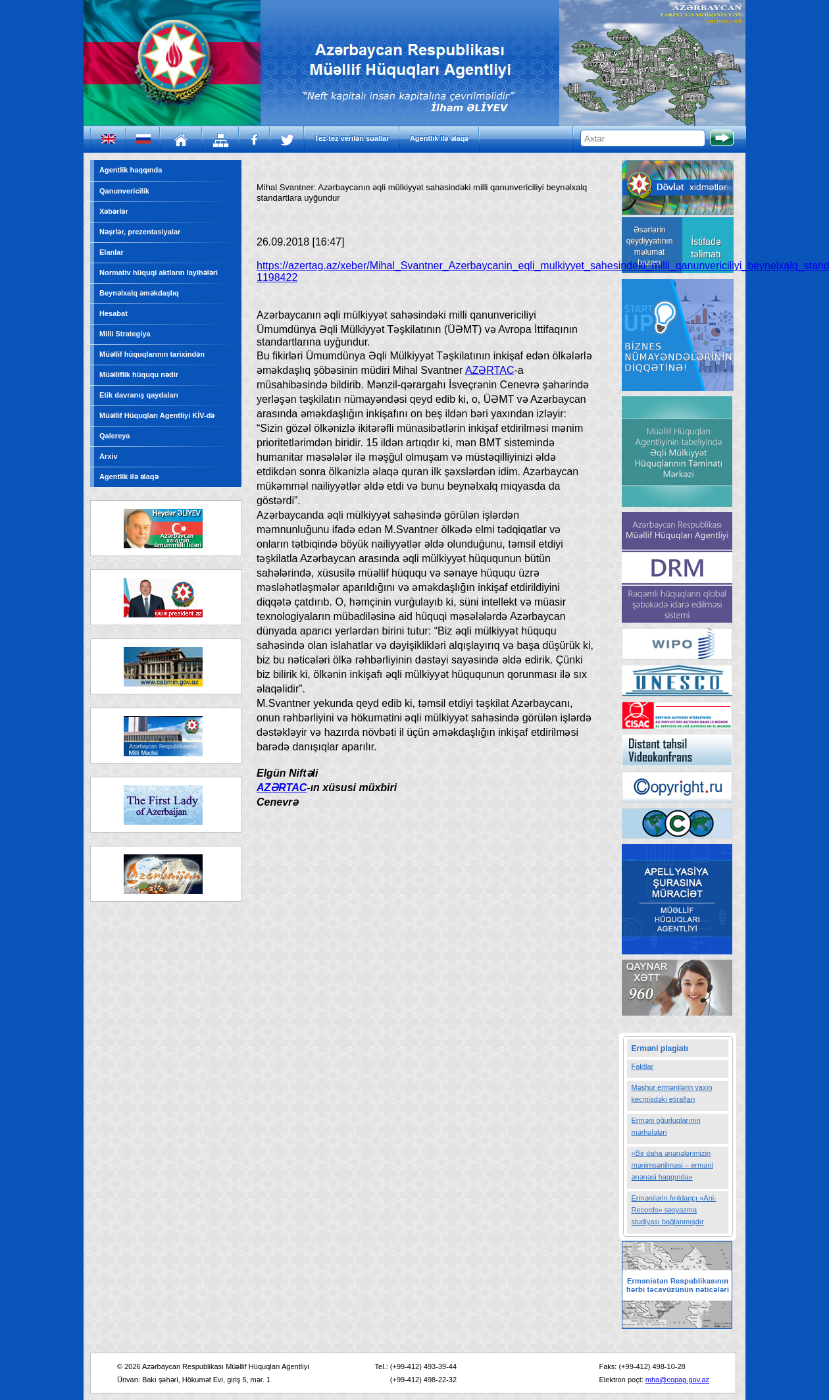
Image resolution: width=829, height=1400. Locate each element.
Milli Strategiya (125, 334)
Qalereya (114, 436)
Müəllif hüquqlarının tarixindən (152, 354)
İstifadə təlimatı (705, 247)
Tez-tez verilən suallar (351, 138)
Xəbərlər (113, 211)
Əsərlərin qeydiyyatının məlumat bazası (649, 246)
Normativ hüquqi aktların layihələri (158, 272)
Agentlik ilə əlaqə (439, 138)
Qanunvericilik (124, 191)
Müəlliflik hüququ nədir (138, 374)
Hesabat (113, 313)
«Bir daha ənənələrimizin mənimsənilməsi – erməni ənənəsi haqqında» (672, 1165)
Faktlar (643, 1066)
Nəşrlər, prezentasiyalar (139, 232)
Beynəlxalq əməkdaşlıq (139, 293)
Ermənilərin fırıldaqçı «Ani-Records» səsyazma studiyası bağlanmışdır (674, 1210)
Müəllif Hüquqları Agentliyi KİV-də (156, 415)
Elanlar (111, 252)
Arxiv (108, 456)
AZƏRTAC (490, 370)
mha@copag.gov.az (677, 1380)
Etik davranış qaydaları (138, 395)
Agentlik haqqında (130, 170)
